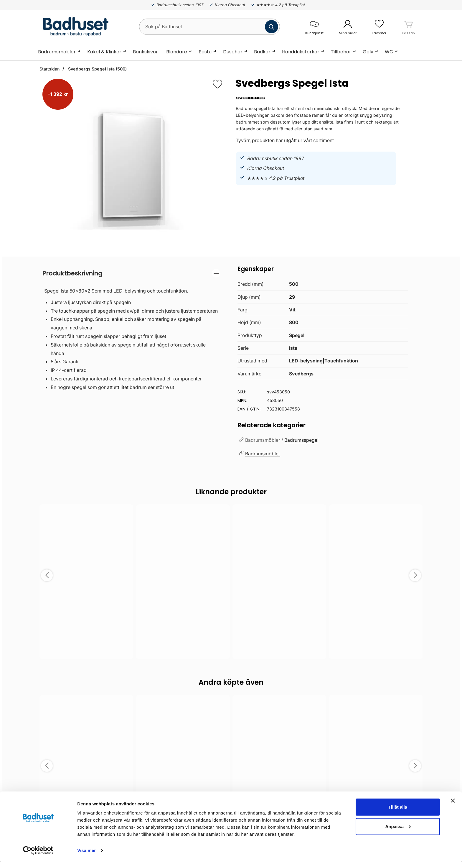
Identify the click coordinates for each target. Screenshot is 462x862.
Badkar (262, 51)
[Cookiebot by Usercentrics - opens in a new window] (38, 850)
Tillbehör (341, 51)
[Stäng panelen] (453, 801)
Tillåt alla (397, 807)
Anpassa (398, 826)
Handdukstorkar (300, 51)
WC (389, 51)
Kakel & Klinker (104, 51)
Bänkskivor (145, 51)
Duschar (232, 51)
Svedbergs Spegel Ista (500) (97, 68)
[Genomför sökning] (271, 26)
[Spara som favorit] (125, 513)
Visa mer (86, 850)
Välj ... (86, 646)
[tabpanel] (131, 331)
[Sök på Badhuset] (209, 27)
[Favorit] (217, 84)
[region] (131, 273)
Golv (368, 51)
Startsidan (49, 68)
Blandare (176, 51)
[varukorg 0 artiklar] (408, 26)
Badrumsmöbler (57, 51)
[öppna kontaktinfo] (314, 27)
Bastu (205, 51)
